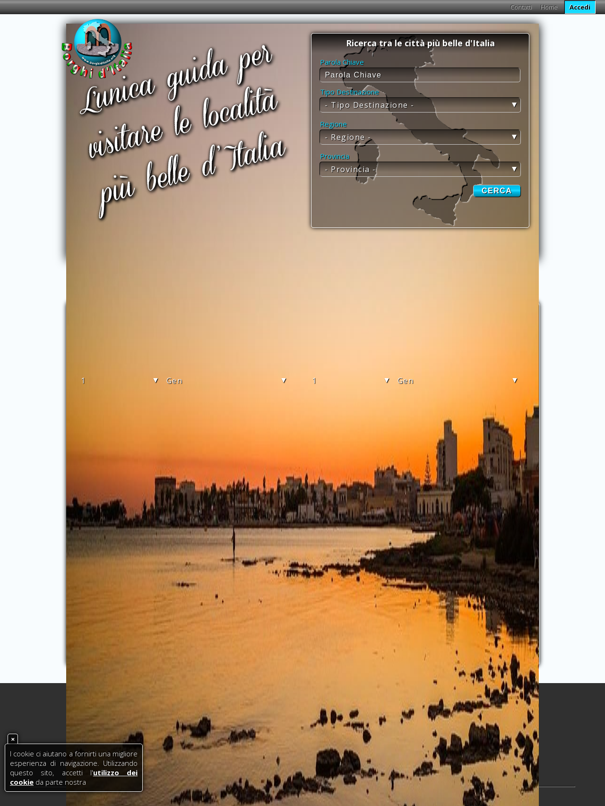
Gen (174, 380)
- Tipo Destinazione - (370, 105)
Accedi (580, 7)
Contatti (521, 7)
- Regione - (348, 137)
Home (549, 7)
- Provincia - (350, 169)
